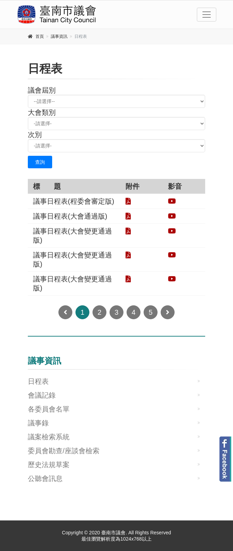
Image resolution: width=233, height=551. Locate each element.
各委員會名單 (49, 409)
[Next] (168, 312)
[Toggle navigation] (206, 15)
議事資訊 (59, 36)
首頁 (39, 36)
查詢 (40, 162)
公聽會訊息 (45, 478)
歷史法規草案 (49, 464)
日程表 (38, 381)
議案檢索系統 (49, 437)
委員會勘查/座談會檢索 (63, 451)
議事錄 (38, 423)
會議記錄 (42, 395)
